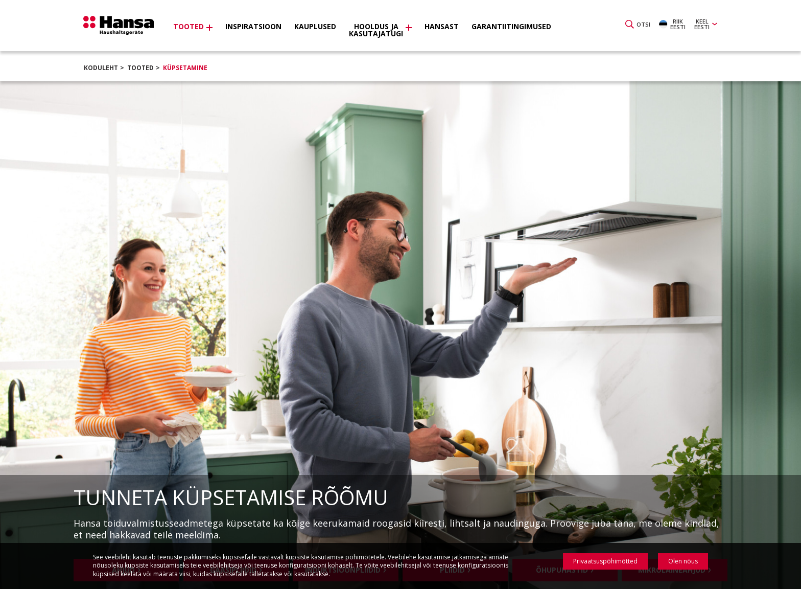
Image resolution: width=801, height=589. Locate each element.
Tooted (140, 67)
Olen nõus (683, 561)
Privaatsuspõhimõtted (605, 561)
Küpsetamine (185, 67)
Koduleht (101, 67)
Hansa (122, 27)
